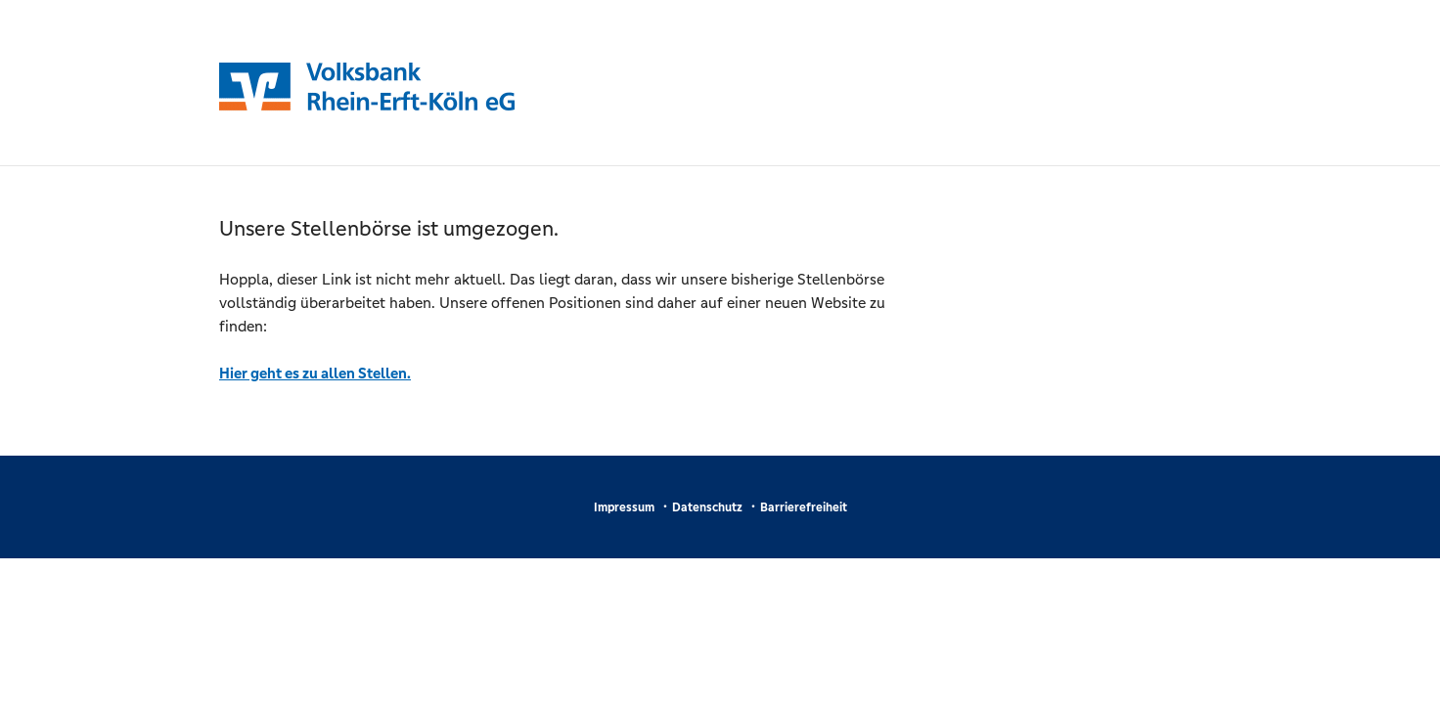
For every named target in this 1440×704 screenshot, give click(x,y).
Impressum (624, 507)
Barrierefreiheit (803, 507)
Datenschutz (707, 507)
